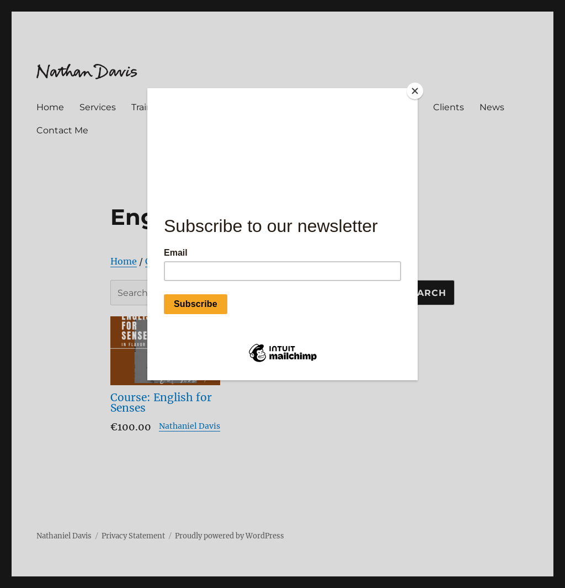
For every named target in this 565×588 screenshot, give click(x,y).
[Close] (415, 91)
